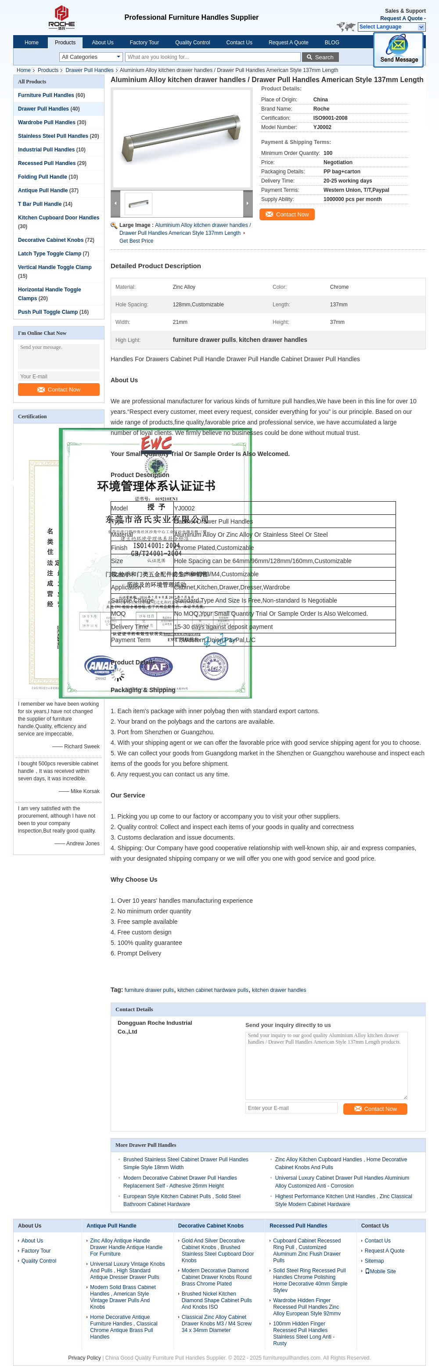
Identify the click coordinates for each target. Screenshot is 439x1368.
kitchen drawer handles (279, 990)
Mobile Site (380, 1271)
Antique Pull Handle (43, 190)
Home (32, 42)
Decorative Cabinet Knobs (50, 240)
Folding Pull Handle (42, 177)
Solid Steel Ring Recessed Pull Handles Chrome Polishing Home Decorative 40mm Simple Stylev (310, 1280)
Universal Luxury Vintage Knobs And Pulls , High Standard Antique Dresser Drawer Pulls (127, 1270)
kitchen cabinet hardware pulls (212, 990)
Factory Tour (144, 42)
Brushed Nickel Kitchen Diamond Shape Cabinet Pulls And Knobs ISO (217, 1300)
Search (324, 57)
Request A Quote (401, 18)
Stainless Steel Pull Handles (53, 136)
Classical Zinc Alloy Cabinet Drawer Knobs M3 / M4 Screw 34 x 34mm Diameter (217, 1323)
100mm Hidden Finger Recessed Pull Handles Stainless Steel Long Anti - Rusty (304, 1333)
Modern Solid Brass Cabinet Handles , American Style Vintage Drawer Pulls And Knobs (122, 1297)
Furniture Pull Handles (46, 95)
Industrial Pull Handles (46, 150)
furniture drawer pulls (149, 990)
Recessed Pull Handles (47, 163)
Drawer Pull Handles (89, 70)
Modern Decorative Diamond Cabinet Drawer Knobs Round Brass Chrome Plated (217, 1277)
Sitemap (374, 1261)
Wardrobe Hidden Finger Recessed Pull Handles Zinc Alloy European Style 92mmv (307, 1307)
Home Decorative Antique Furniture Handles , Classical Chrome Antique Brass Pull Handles (123, 1327)
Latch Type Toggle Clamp (49, 254)
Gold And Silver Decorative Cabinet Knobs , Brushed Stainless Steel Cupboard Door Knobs (218, 1251)
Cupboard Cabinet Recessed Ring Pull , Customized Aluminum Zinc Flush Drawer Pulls (307, 1251)
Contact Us (239, 42)
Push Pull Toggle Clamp (48, 312)
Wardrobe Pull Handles (47, 122)
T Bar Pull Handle (39, 204)
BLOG (332, 42)
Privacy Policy (84, 1358)
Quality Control (192, 42)
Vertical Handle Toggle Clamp (55, 267)
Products (65, 42)
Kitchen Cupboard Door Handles (58, 218)
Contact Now (58, 389)
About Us (102, 42)
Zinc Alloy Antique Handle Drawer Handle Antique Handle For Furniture (126, 1247)
